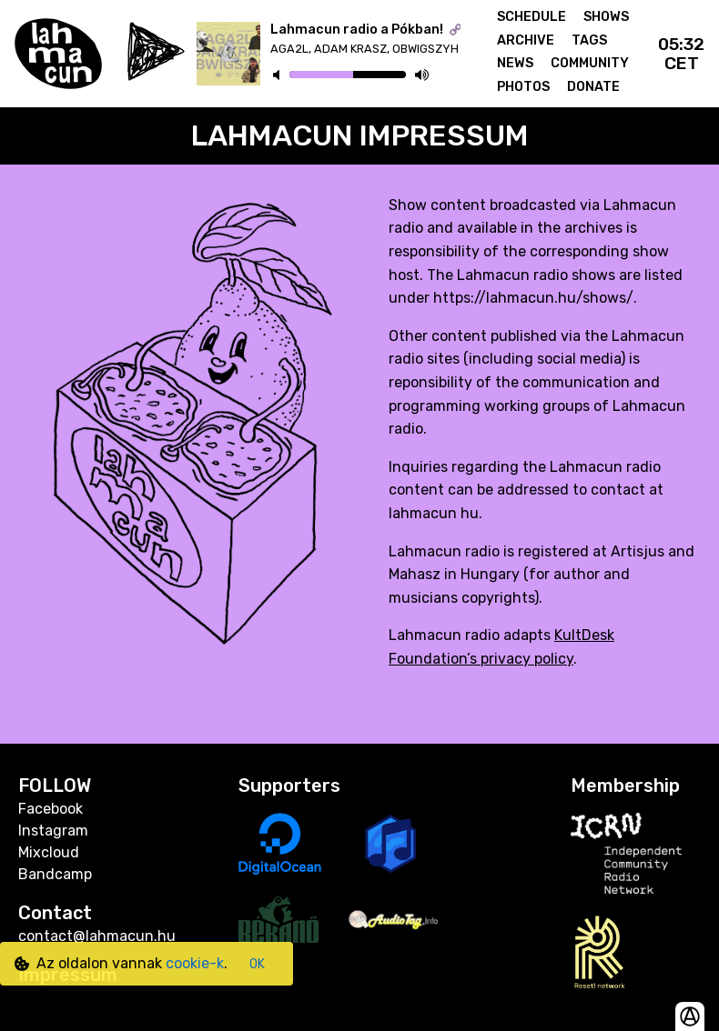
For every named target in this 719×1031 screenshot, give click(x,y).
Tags (589, 40)
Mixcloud (48, 852)
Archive (525, 40)
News (515, 63)
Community (590, 63)
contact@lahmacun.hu (97, 936)
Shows (606, 17)
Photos (523, 87)
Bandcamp (55, 874)
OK (257, 964)
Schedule (531, 17)
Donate (593, 87)
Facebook (50, 808)
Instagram (53, 830)
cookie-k (195, 963)
